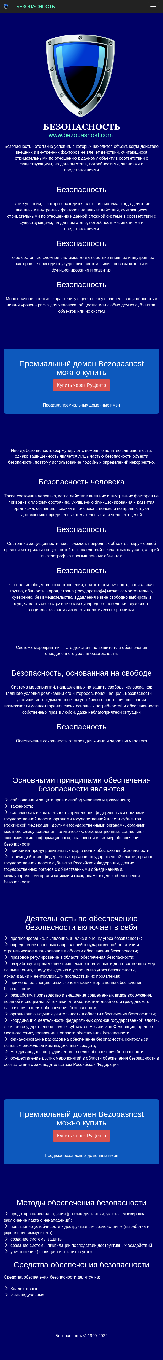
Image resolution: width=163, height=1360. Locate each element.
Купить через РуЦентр (81, 385)
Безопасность (35, 6)
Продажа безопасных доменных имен (81, 1155)
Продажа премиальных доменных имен (81, 405)
